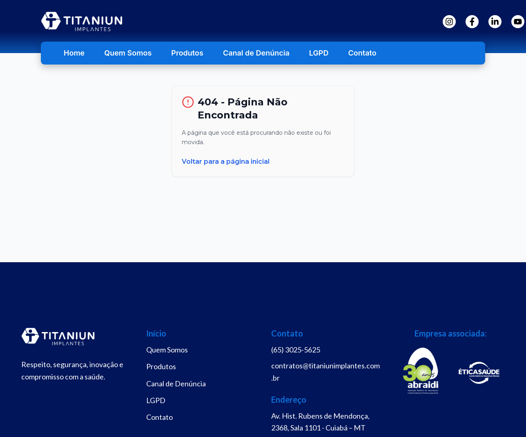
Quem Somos (128, 53)
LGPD (319, 53)
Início (156, 333)
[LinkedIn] (494, 21)
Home (74, 53)
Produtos (187, 53)
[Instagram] (449, 21)
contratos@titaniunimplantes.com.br (325, 371)
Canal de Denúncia (256, 53)
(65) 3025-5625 (295, 349)
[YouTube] (517, 21)
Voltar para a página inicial (226, 161)
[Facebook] (472, 21)
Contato (362, 53)
